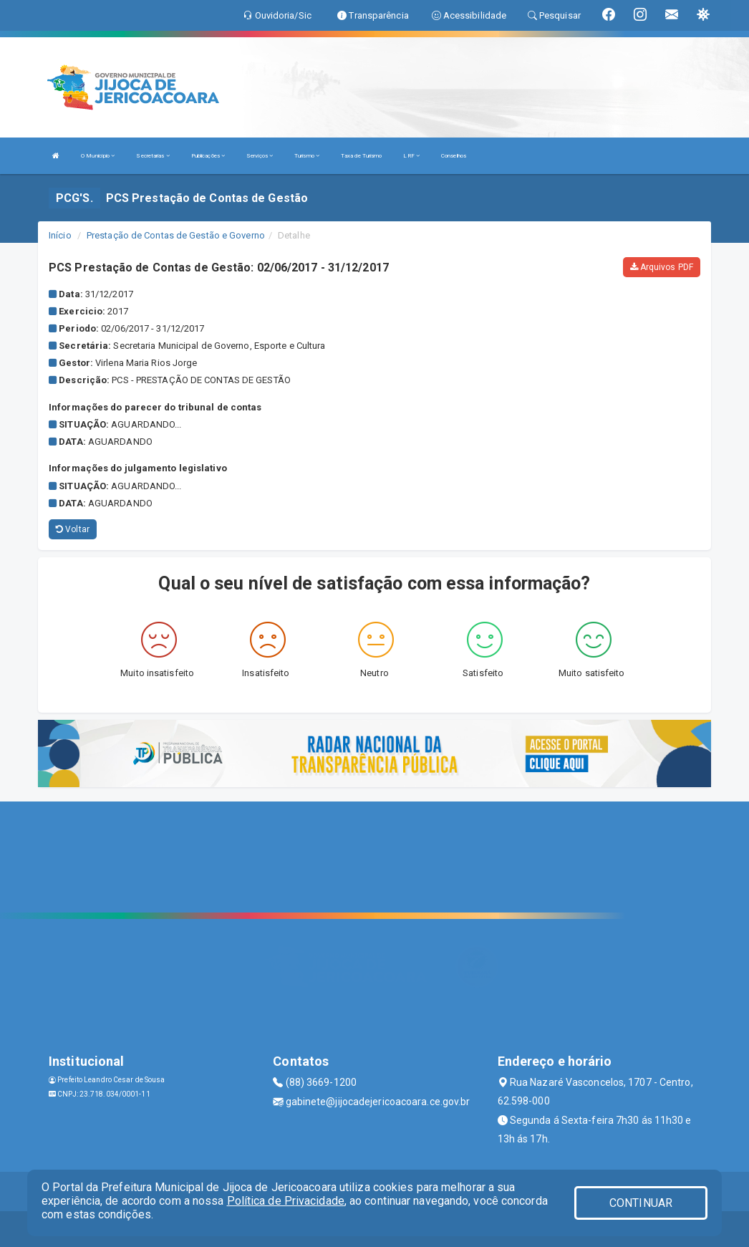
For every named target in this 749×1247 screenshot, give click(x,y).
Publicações (208, 156)
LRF (411, 156)
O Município (98, 156)
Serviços (259, 156)
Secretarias (152, 156)
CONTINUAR (640, 1203)
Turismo (306, 156)
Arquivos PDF (661, 267)
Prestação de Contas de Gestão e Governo (176, 235)
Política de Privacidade (285, 1201)
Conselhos (453, 156)
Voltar (73, 529)
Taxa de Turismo (361, 156)
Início (60, 235)
